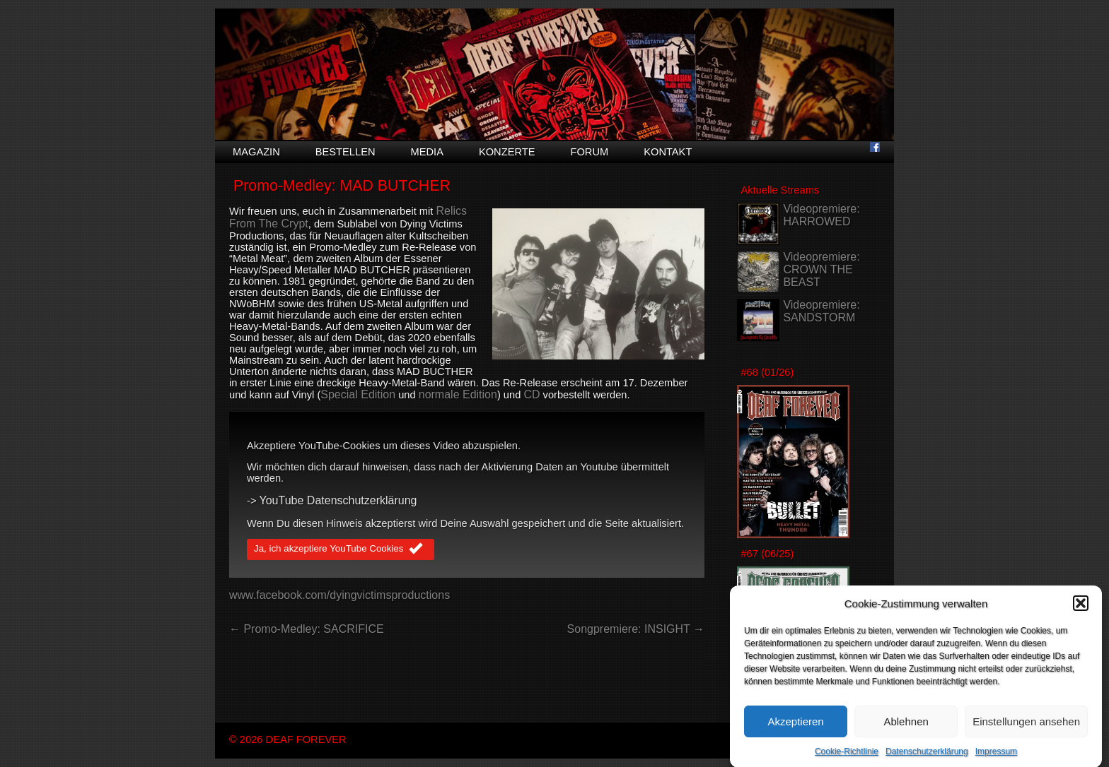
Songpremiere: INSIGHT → (635, 629)
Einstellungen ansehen (1026, 728)
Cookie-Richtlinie (846, 758)
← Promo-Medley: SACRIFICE (306, 629)
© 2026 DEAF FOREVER (288, 739)
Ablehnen (905, 728)
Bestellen (345, 151)
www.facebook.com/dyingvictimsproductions (339, 595)
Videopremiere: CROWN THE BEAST (821, 269)
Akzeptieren (795, 728)
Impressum (996, 758)
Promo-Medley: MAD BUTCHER (342, 185)
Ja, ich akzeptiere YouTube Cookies (340, 549)
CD (531, 394)
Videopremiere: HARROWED (821, 215)
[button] (1081, 610)
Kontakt (668, 151)
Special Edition (357, 394)
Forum (589, 151)
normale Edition (458, 394)
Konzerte (507, 151)
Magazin (256, 151)
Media (427, 151)
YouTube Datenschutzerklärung (338, 500)
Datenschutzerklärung (927, 758)
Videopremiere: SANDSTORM (821, 311)
